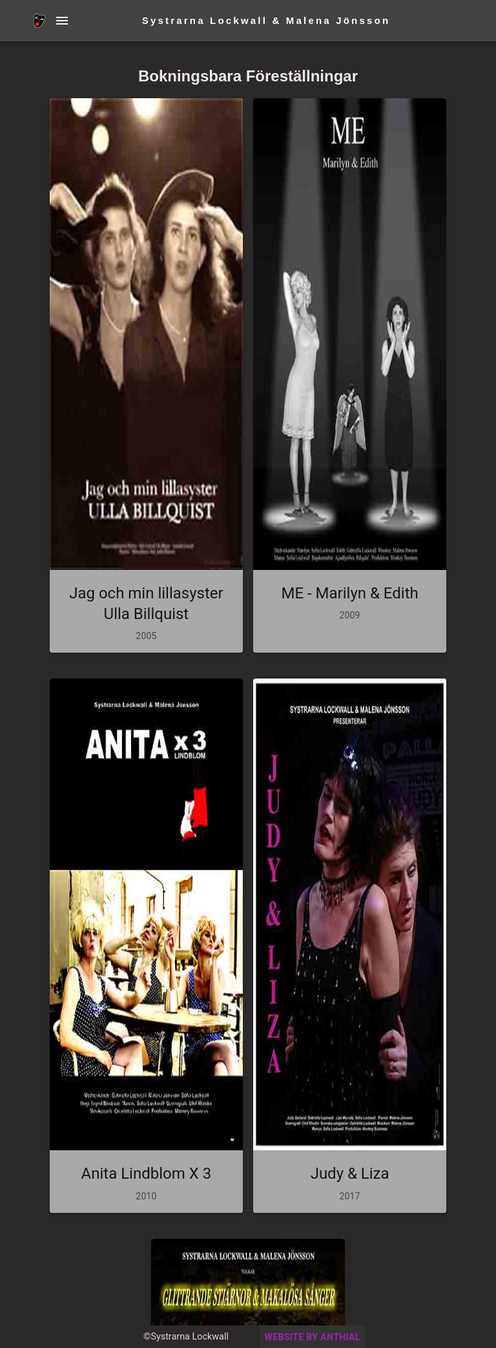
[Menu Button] (62, 20)
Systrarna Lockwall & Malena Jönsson (266, 20)
